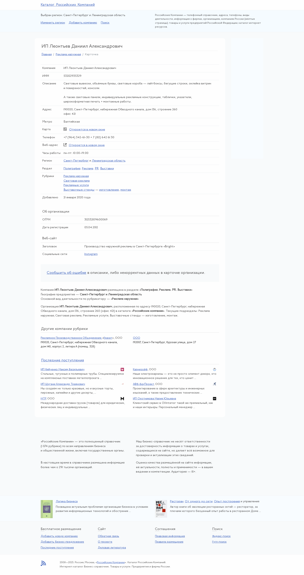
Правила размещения (169, 541)
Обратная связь (108, 536)
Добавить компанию (83, 22)
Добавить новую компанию (59, 536)
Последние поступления (57, 547)
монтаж (126, 189)
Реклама (87, 168)
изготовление (109, 189)
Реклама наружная (68, 54)
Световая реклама (77, 180)
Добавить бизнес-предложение (62, 541)
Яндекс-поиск (221, 536)
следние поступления (62, 360)
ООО (136, 338)
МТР (43, 398)
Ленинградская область (109, 160)
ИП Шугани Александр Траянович (63, 384)
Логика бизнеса (67, 501)
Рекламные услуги (76, 185)
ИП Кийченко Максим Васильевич (62, 369)
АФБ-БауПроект (143, 384)
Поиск (105, 22)
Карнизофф (140, 369)
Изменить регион (53, 22)
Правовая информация (170, 536)
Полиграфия (72, 168)
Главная (47, 54)
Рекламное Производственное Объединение (71, 338)
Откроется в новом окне (87, 129)
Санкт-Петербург (76, 160)
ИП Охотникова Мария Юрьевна (154, 398)
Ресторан (176, 501)
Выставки (107, 168)
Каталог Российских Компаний (68, 5)
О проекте (105, 541)
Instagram (91, 254)
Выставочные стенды (79, 189)
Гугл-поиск (219, 541)
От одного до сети (199, 501)
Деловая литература (112, 547)
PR (97, 168)
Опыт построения (227, 501)
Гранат (108, 338)
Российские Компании (111, 562)
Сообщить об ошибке (66, 273)
